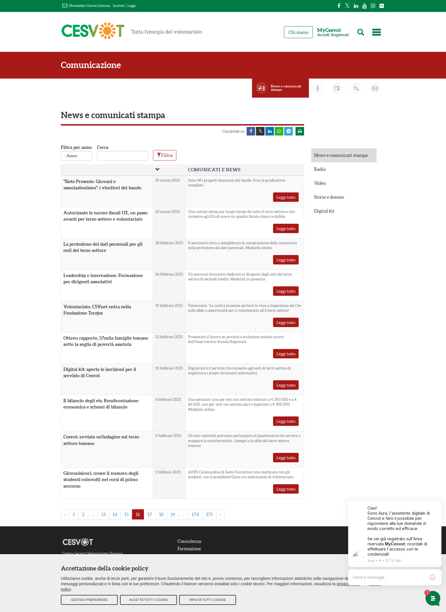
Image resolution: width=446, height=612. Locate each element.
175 (209, 514)
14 (115, 514)
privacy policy (349, 584)
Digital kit (324, 210)
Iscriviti (118, 5)
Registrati (340, 35)
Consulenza (189, 541)
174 (195, 514)
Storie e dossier (329, 197)
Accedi (323, 35)
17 (149, 514)
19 (173, 514)
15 (126, 514)
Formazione (189, 548)
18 (161, 514)
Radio (320, 169)
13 (103, 514)
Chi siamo (298, 32)
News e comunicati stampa (286, 88)
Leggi (131, 5)
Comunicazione (91, 65)
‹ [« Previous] (65, 514)
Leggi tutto (285, 197)
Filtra (165, 155)
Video (320, 183)
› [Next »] (220, 514)
